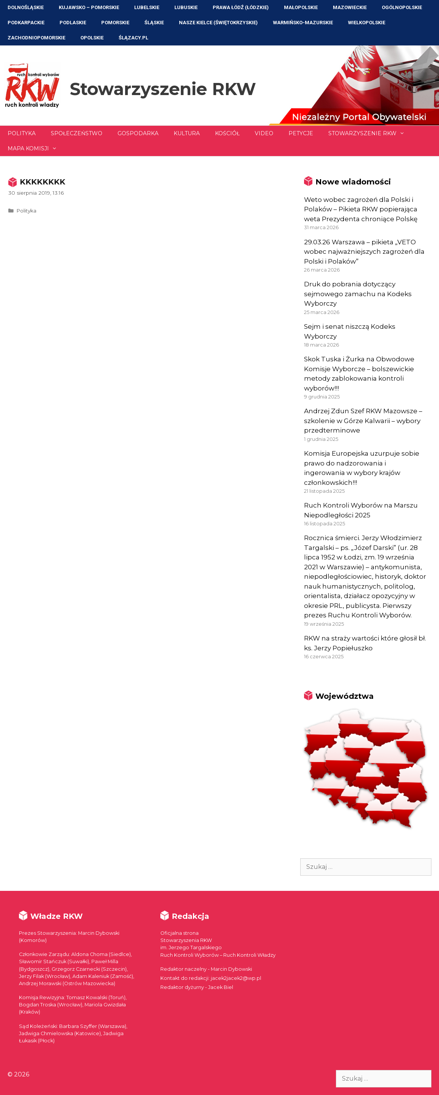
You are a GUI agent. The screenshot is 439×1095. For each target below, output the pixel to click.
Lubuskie (186, 7)
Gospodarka (138, 133)
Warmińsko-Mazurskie (303, 22)
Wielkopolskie (366, 22)
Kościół (227, 133)
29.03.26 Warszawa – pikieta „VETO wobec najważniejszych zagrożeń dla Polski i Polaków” (364, 251)
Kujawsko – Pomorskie (89, 7)
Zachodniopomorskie (36, 38)
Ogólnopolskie (402, 7)
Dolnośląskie (26, 7)
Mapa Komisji (36, 148)
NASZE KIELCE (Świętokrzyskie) (218, 22)
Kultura (187, 133)
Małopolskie (301, 7)
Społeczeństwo (76, 133)
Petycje (300, 133)
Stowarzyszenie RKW (163, 88)
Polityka (22, 133)
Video (264, 133)
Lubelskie (146, 7)
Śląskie (154, 22)
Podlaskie (73, 22)
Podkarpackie (26, 22)
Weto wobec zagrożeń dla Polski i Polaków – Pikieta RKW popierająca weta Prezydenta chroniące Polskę (360, 209)
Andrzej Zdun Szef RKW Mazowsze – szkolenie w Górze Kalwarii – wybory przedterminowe (363, 420)
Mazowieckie (350, 7)
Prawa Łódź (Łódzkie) (241, 7)
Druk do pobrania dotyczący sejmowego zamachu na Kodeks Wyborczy (358, 293)
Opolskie (91, 38)
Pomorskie (115, 22)
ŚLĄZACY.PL (133, 38)
